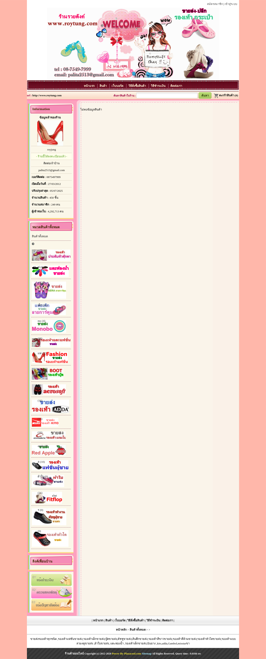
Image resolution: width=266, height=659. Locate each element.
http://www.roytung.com (47, 95)
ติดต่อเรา (176, 85)
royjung (51, 149)
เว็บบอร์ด (118, 85)
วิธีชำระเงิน (158, 85)
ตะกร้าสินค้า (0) (226, 95)
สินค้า (103, 85)
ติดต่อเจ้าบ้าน (52, 163)
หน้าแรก (89, 85)
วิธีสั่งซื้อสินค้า (137, 85)
